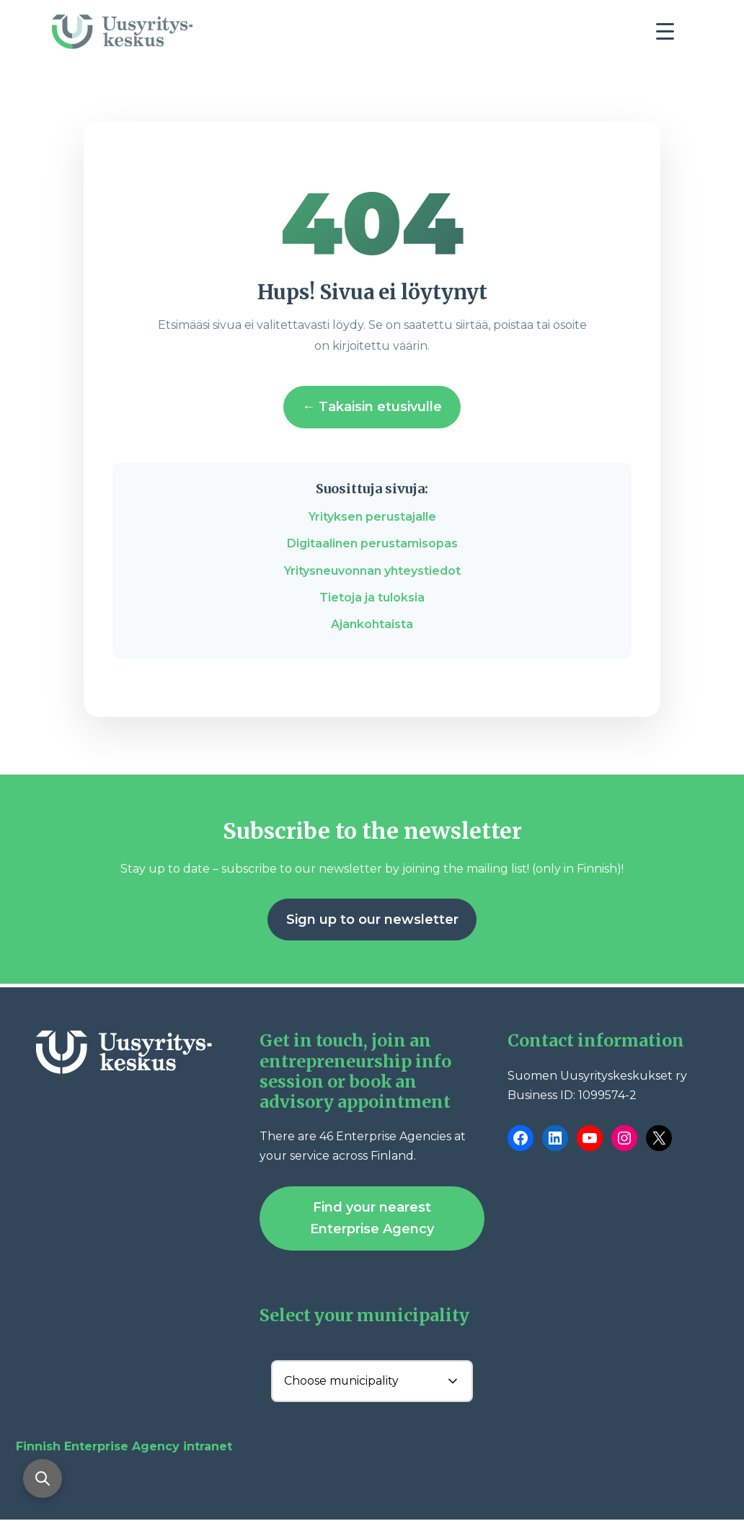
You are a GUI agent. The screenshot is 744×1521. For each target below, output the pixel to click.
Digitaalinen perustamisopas (372, 543)
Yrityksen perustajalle (372, 517)
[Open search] (43, 1478)
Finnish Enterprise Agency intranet (124, 1447)
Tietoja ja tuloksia (372, 597)
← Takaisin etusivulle (372, 407)
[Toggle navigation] (670, 35)
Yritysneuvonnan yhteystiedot (372, 571)
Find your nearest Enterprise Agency (372, 1218)
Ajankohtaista (372, 624)
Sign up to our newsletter (372, 919)
